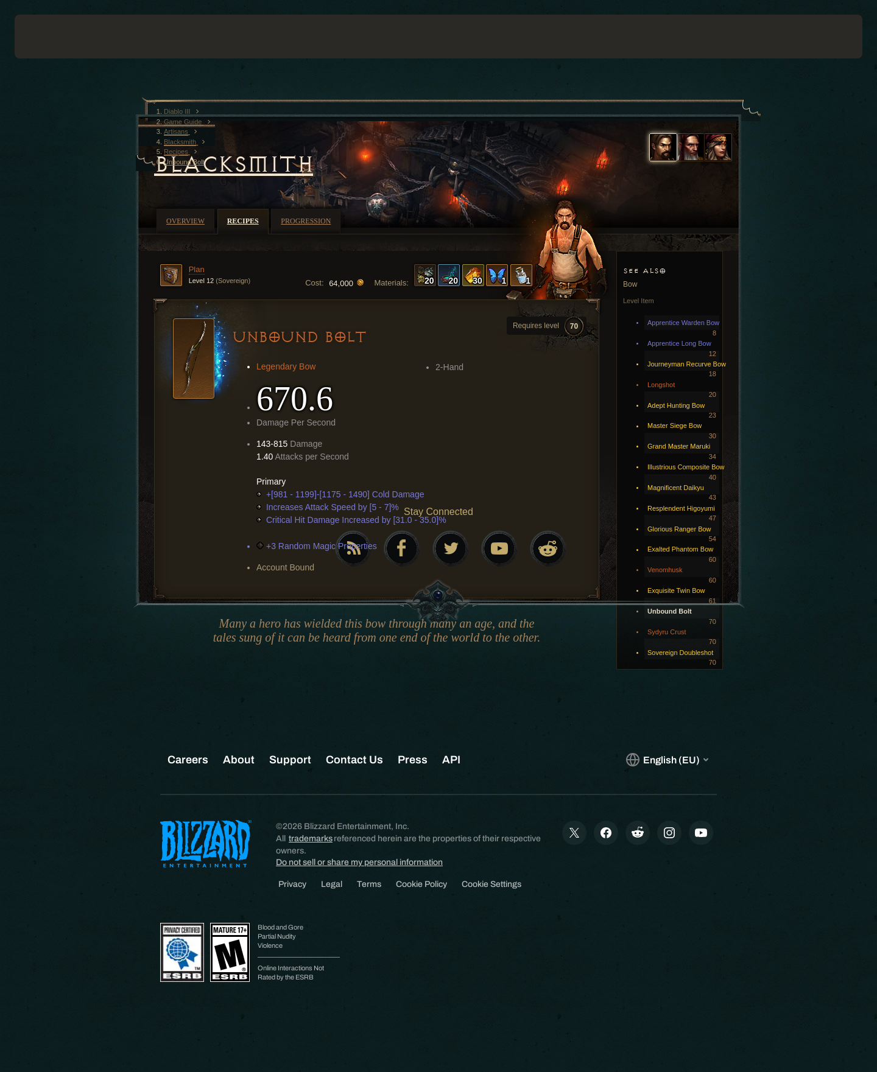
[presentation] (60, 36)
